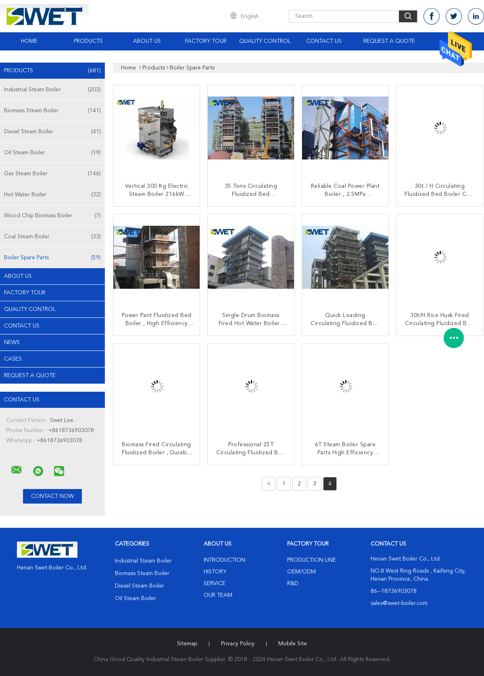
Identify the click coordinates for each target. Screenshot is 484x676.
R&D (292, 583)
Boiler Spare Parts (52, 258)
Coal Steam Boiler (52, 237)
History (215, 572)
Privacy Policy (238, 644)
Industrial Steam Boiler (52, 90)
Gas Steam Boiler (52, 174)
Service (214, 583)
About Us (147, 41)
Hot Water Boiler (52, 195)
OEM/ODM (301, 572)
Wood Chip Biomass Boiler (52, 216)
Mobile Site (292, 644)
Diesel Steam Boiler (52, 132)
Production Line (311, 560)
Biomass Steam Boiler (52, 111)
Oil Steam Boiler (52, 153)
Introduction (224, 560)
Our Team (218, 595)
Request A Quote (389, 41)
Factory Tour (206, 41)
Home (29, 41)
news (12, 342)
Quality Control (265, 41)
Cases (13, 359)
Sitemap (187, 644)
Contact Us (324, 41)
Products (88, 41)
